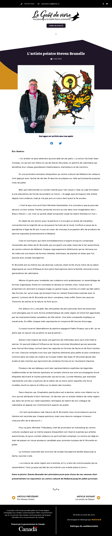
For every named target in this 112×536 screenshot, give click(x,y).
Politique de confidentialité (84, 526)
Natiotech (96, 520)
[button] (56, 34)
